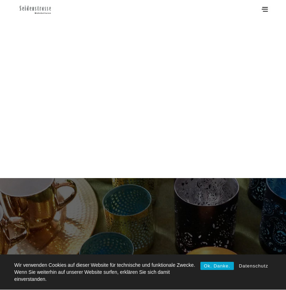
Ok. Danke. (217, 266)
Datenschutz (253, 266)
